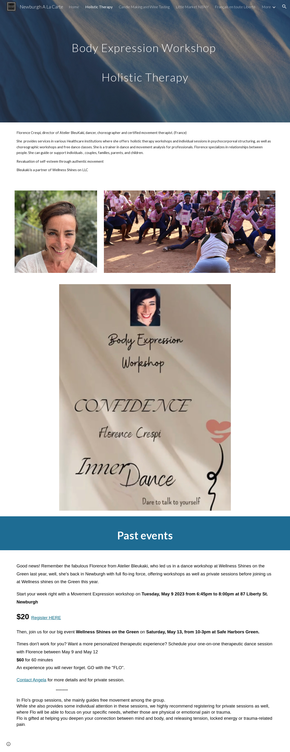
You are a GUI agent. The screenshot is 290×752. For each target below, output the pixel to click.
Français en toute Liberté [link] (235, 6)
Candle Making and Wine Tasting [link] (144, 6)
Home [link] (74, 6)
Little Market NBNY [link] (192, 6)
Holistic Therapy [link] (99, 6)
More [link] (266, 6)
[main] (145, 61)
